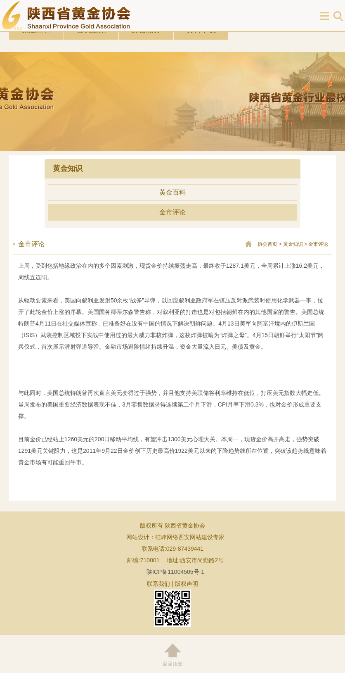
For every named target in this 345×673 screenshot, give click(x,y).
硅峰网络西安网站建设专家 (189, 537)
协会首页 (267, 244)
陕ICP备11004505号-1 (175, 571)
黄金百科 (172, 192)
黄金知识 (293, 244)
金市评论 (172, 212)
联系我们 (158, 583)
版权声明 (186, 583)
